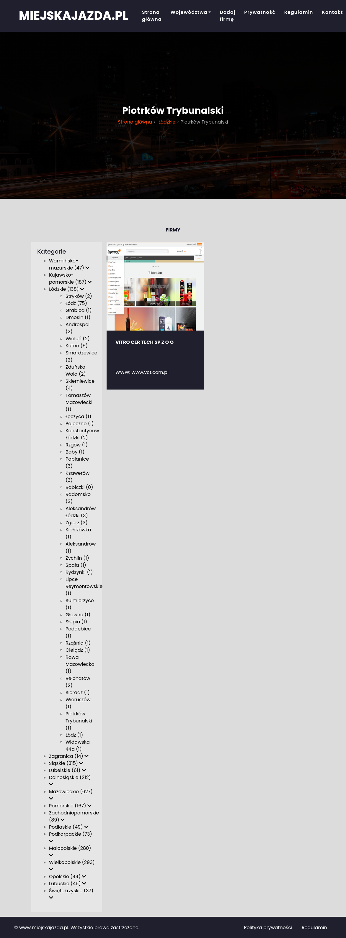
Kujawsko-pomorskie (70, 278)
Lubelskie (67, 770)
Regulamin (298, 12)
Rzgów (77, 444)
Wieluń (78, 338)
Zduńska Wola (76, 370)
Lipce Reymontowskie (84, 586)
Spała (76, 565)
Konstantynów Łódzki (82, 434)
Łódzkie (166, 122)
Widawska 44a (78, 746)
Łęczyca (78, 416)
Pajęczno (80, 423)
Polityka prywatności (268, 927)
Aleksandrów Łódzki (81, 512)
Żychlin (77, 558)
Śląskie (66, 763)
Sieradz (78, 692)
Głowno (78, 614)
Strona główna (152, 16)
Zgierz (77, 522)
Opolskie (67, 876)
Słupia (76, 621)
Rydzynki (79, 572)
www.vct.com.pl (150, 372)
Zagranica (69, 756)
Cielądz (78, 650)
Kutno (77, 345)
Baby (75, 452)
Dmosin (78, 317)
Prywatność (259, 12)
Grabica (79, 310)
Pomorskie (70, 805)
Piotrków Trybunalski (79, 720)
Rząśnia (78, 643)
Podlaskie (68, 827)
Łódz (74, 735)
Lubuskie (67, 883)
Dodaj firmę (227, 16)
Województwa (189, 12)
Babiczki (79, 487)
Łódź (76, 303)
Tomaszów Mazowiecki (79, 402)
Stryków (79, 296)
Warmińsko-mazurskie (69, 264)
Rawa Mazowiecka (80, 664)
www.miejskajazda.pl (43, 927)
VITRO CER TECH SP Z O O (144, 342)
